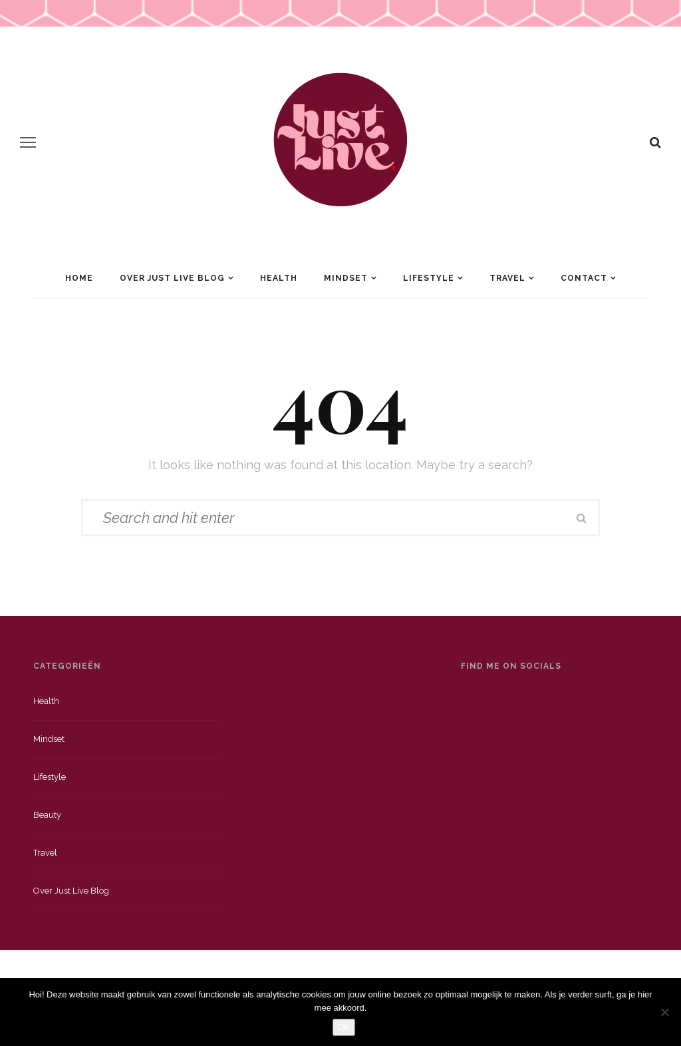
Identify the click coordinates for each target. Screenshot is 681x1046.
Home (79, 278)
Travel (507, 278)
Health (278, 278)
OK (344, 1027)
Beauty (47, 815)
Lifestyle (428, 278)
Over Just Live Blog (172, 278)
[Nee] (664, 1012)
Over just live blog (71, 891)
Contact (584, 278)
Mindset (346, 278)
